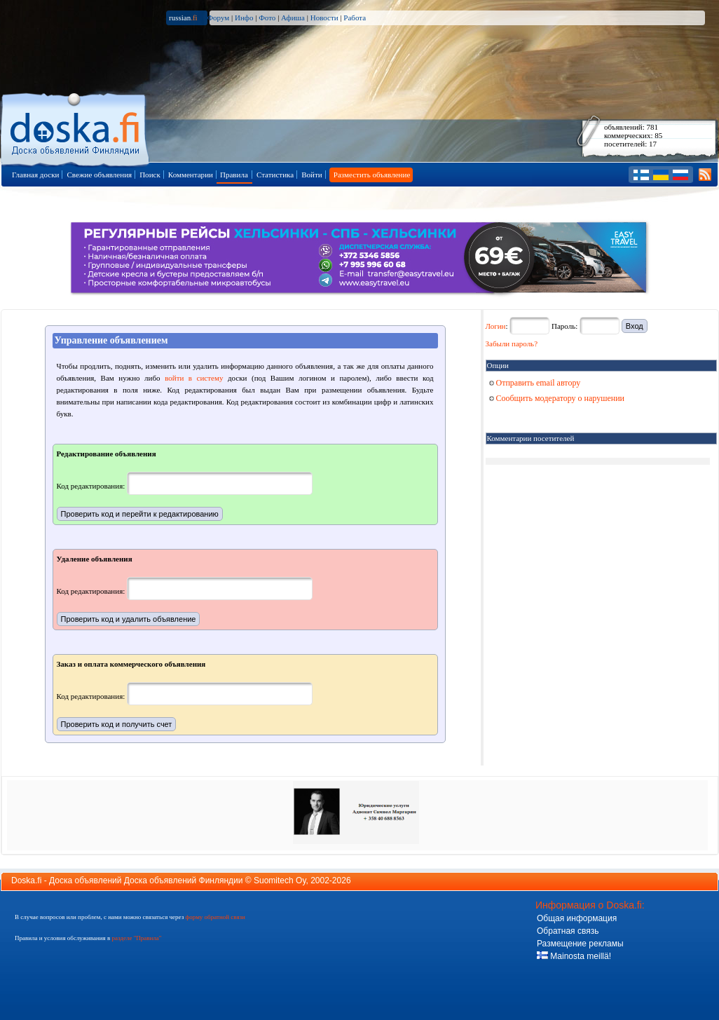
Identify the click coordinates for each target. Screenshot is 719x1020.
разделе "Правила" (136, 937)
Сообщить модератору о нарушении (557, 398)
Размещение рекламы (580, 943)
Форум (218, 17)
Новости (324, 17)
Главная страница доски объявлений (76, 127)
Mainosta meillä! (574, 956)
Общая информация (577, 918)
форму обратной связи (215, 916)
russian (183, 17)
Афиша (293, 17)
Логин (496, 326)
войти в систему (194, 378)
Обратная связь (567, 931)
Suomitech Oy (280, 880)
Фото (267, 17)
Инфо (244, 17)
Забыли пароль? (512, 343)
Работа (354, 17)
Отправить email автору (535, 383)
